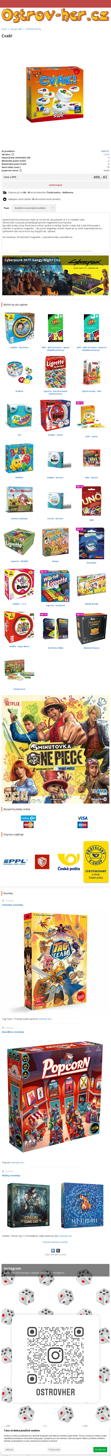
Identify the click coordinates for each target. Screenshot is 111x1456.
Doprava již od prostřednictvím (40, 192)
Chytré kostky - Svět (91, 391)
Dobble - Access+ (55, 477)
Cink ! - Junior (91, 436)
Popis (6, 208)
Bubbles (19, 477)
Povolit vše (100, 1449)
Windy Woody (91, 604)
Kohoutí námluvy (19, 518)
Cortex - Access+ (55, 518)
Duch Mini (91, 562)
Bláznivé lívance (91, 648)
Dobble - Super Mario (19, 646)
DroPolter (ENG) (55, 648)
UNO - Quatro (91, 477)
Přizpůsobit (54, 1449)
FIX (19, 435)
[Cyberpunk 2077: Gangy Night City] (55, 277)
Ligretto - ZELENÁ (19, 561)
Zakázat (9, 1449)
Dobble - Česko (55, 435)
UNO (91, 520)
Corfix (106, 154)
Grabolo (19, 391)
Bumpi (55, 561)
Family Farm (19, 689)
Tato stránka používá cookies (22, 1430)
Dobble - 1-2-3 (19, 604)
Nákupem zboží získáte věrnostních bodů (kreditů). (34, 199)
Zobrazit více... (46, 1018)
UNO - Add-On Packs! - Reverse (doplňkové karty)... (91, 348)
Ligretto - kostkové (55, 605)
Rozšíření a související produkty (30, 208)
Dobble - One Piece (19, 347)
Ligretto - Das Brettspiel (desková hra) (55, 392)
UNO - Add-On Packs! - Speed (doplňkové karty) (55, 348)
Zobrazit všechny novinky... (56, 1242)
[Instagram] (55, 1355)
